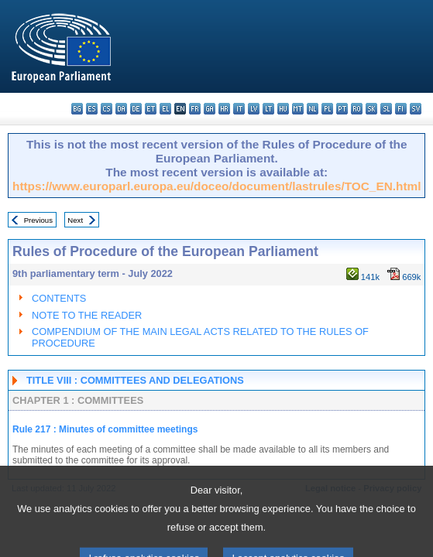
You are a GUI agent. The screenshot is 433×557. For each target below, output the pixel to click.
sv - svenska (415, 108)
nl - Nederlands (312, 108)
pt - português (342, 108)
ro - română (357, 108)
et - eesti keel (150, 108)
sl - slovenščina (386, 108)
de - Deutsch (136, 108)
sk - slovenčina (371, 108)
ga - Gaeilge (209, 108)
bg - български (77, 108)
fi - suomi (401, 108)
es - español (92, 108)
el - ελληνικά (165, 108)
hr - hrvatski (224, 108)
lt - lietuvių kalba (268, 108)
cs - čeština (106, 108)
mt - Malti (298, 108)
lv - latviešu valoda (253, 108)
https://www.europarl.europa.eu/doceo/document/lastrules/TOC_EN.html (216, 186)
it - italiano (239, 108)
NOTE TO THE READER (87, 315)
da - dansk (121, 108)
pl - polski (327, 108)
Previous (38, 220)
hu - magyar (283, 108)
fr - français (195, 108)
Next (75, 220)
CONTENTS (59, 298)
